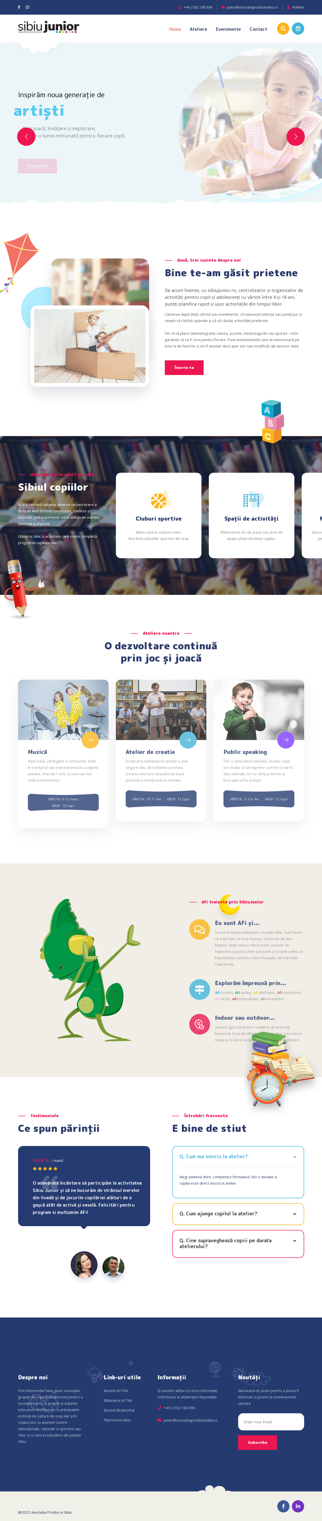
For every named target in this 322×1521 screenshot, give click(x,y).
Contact (258, 29)
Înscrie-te (184, 367)
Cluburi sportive (159, 518)
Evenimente (228, 29)
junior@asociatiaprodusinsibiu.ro (252, 7)
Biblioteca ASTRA (118, 1400)
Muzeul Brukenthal (119, 1410)
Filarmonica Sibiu (117, 1419)
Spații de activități (251, 518)
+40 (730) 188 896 (198, 7)
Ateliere (298, 7)
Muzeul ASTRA (116, 1390)
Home (175, 29)
